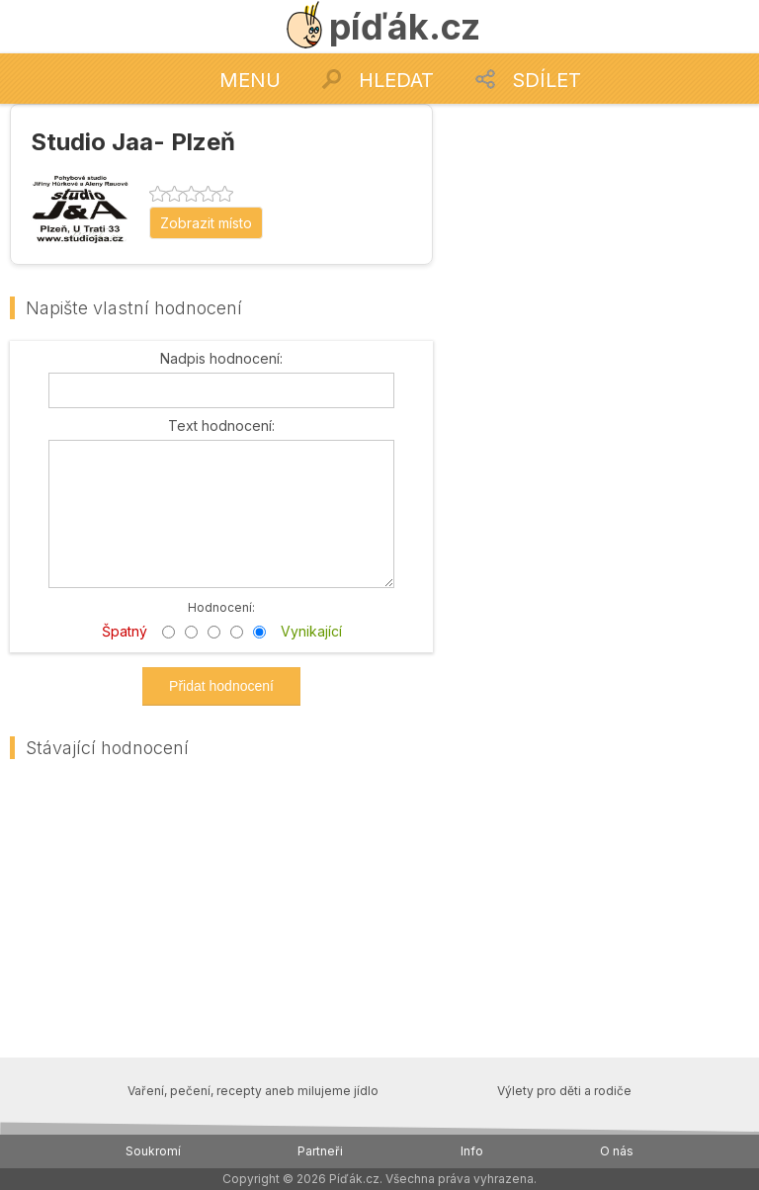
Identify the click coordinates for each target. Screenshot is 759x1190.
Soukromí (153, 1151)
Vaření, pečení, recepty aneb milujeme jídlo (253, 1090)
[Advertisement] (601, 227)
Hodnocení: (221, 606)
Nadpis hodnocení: (221, 359)
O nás (616, 1151)
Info (472, 1151)
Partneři (320, 1151)
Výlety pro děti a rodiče (564, 1090)
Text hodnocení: (221, 426)
